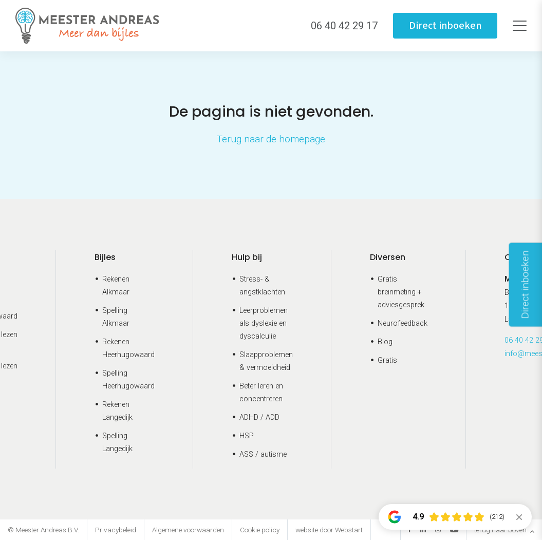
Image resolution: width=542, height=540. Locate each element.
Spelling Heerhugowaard (128, 379)
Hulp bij (247, 257)
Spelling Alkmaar (115, 317)
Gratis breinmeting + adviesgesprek (401, 292)
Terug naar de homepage (271, 139)
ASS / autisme (263, 454)
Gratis (387, 360)
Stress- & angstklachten (262, 285)
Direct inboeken (445, 25)
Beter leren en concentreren (261, 392)
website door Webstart (329, 530)
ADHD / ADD (259, 417)
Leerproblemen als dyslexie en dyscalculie (263, 323)
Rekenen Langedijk (117, 411)
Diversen (387, 257)
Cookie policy (259, 530)
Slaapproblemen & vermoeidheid (266, 361)
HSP (246, 436)
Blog (385, 342)
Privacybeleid (115, 530)
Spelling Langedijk (117, 442)
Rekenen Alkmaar (115, 285)
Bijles (105, 257)
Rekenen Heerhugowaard (128, 348)
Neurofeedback (402, 323)
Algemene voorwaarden (188, 530)
